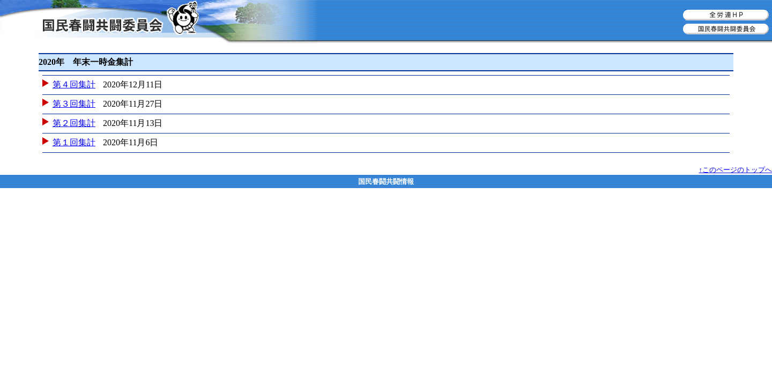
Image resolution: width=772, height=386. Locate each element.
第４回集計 (74, 84)
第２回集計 (74, 123)
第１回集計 (74, 142)
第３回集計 (74, 103)
